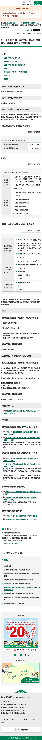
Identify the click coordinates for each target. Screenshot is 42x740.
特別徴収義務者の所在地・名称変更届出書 (18, 593)
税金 (2, 25)
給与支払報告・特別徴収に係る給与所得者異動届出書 (21, 598)
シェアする (28, 30)
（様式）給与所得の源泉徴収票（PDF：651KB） (22, 516)
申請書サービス (34, 23)
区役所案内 (24, 730)
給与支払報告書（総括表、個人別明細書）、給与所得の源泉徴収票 (22, 588)
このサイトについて (29, 719)
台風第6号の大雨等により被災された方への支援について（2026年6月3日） (21, 14)
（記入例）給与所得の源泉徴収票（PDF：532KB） (22, 519)
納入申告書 (7, 566)
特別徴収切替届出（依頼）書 (14, 603)
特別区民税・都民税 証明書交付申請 (17, 583)
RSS (3, 723)
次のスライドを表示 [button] (21, 655)
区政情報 (26, 23)
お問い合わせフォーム (11, 543)
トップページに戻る (8, 719)
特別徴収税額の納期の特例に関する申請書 (18, 580)
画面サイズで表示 (34, 132)
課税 (6, 25)
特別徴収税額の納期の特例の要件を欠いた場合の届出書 (21, 574)
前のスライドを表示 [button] (15, 655)
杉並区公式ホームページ (14, 23)
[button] (24, 3)
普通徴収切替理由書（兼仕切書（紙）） (17, 570)
